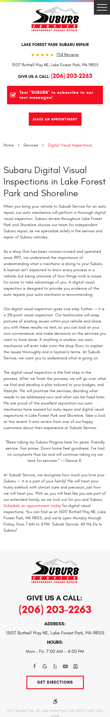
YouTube (65, 666)
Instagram (75, 666)
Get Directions (55, 682)
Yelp (55, 666)
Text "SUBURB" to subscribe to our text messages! (56, 95)
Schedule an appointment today (32, 505)
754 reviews (67, 55)
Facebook (34, 666)
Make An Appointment (55, 119)
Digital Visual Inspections (70, 145)
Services (30, 145)
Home (9, 145)
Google (45, 666)
